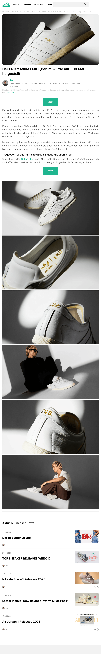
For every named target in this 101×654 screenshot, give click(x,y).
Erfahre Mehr (10, 92)
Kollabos (27, 4)
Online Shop (27, 159)
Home (5, 11)
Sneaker (16, 4)
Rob (11, 80)
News (49, 4)
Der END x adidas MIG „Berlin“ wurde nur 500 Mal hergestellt (55, 11)
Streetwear (39, 4)
